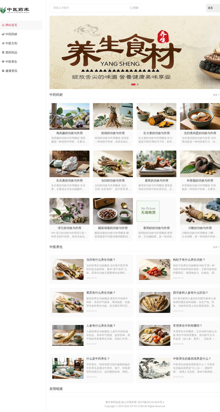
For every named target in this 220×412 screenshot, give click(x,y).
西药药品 (9, 52)
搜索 (134, 8)
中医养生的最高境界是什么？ (192, 358)
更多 (216, 94)
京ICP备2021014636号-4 (151, 402)
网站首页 (9, 25)
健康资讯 (9, 70)
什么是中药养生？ (98, 358)
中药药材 (9, 34)
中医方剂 (9, 43)
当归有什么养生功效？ (101, 259)
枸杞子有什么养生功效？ (189, 259)
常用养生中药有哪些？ (187, 325)
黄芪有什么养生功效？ (101, 292)
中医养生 (9, 61)
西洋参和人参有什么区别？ (190, 292)
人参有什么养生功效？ (101, 325)
